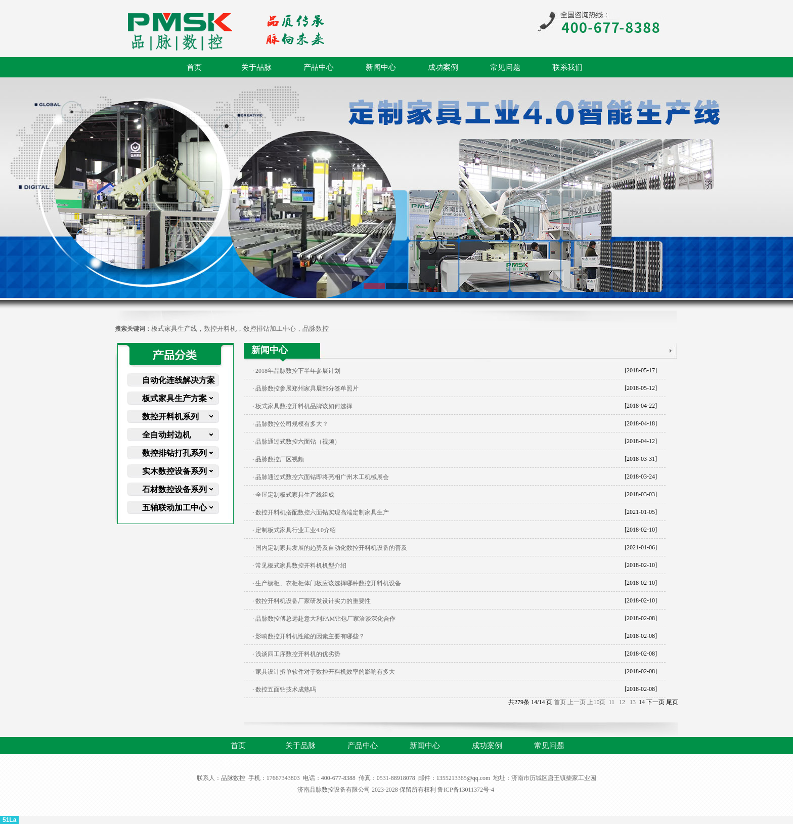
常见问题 (505, 67)
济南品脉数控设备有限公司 (333, 789)
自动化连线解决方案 (178, 380)
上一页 (576, 702)
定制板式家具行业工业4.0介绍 (295, 530)
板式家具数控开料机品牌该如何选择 (304, 406)
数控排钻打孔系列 (174, 453)
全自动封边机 (166, 434)
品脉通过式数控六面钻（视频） (297, 441)
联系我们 (567, 67)
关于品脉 (256, 67)
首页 (194, 67)
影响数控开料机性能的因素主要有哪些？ (310, 636)
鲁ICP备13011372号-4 (465, 789)
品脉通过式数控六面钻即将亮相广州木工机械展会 (322, 477)
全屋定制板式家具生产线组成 (294, 494)
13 (632, 702)
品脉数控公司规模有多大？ (291, 423)
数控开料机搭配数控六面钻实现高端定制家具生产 (322, 512)
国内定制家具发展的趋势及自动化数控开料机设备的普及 (331, 547)
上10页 (596, 702)
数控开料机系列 (170, 416)
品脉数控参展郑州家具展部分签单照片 (307, 388)
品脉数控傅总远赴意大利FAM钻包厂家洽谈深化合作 (325, 618)
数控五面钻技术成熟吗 (285, 689)
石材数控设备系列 (174, 489)
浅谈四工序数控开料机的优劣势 (297, 654)
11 (611, 702)
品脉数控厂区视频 (279, 459)
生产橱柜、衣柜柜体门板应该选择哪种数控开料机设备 (328, 583)
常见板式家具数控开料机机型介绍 (300, 565)
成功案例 (443, 67)
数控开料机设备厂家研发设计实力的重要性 (313, 600)
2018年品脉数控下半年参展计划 (297, 370)
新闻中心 (381, 67)
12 (622, 702)
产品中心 (318, 67)
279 (518, 702)
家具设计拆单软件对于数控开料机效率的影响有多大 (325, 671)
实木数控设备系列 (174, 471)
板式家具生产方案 (174, 398)
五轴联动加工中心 (174, 507)
